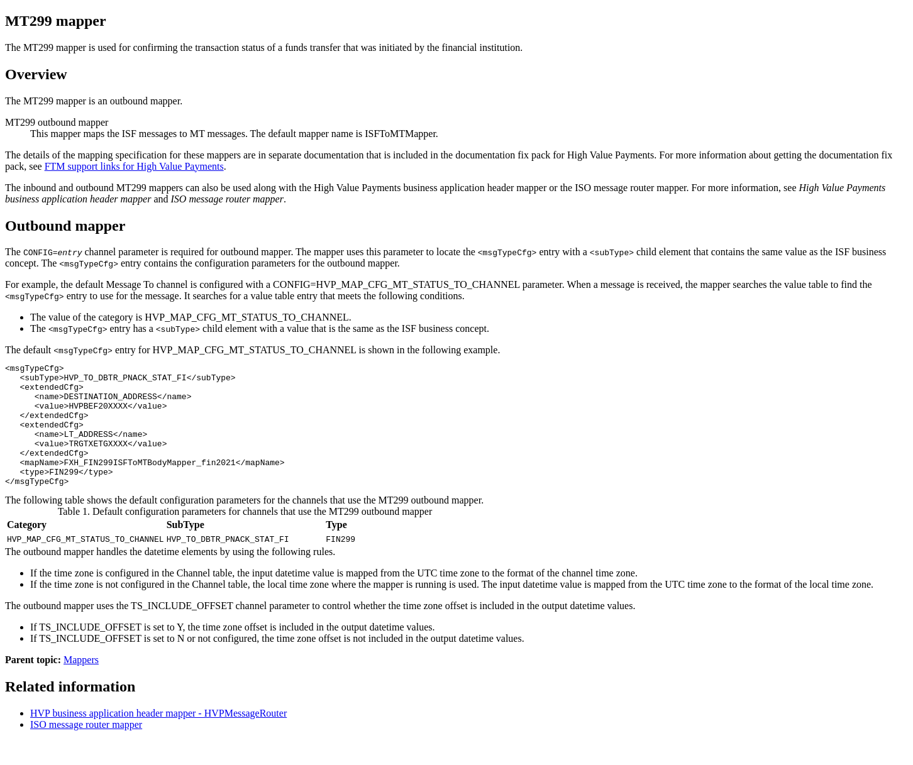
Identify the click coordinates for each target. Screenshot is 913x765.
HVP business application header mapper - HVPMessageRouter (158, 737)
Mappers (81, 684)
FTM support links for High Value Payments (134, 166)
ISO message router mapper (86, 749)
